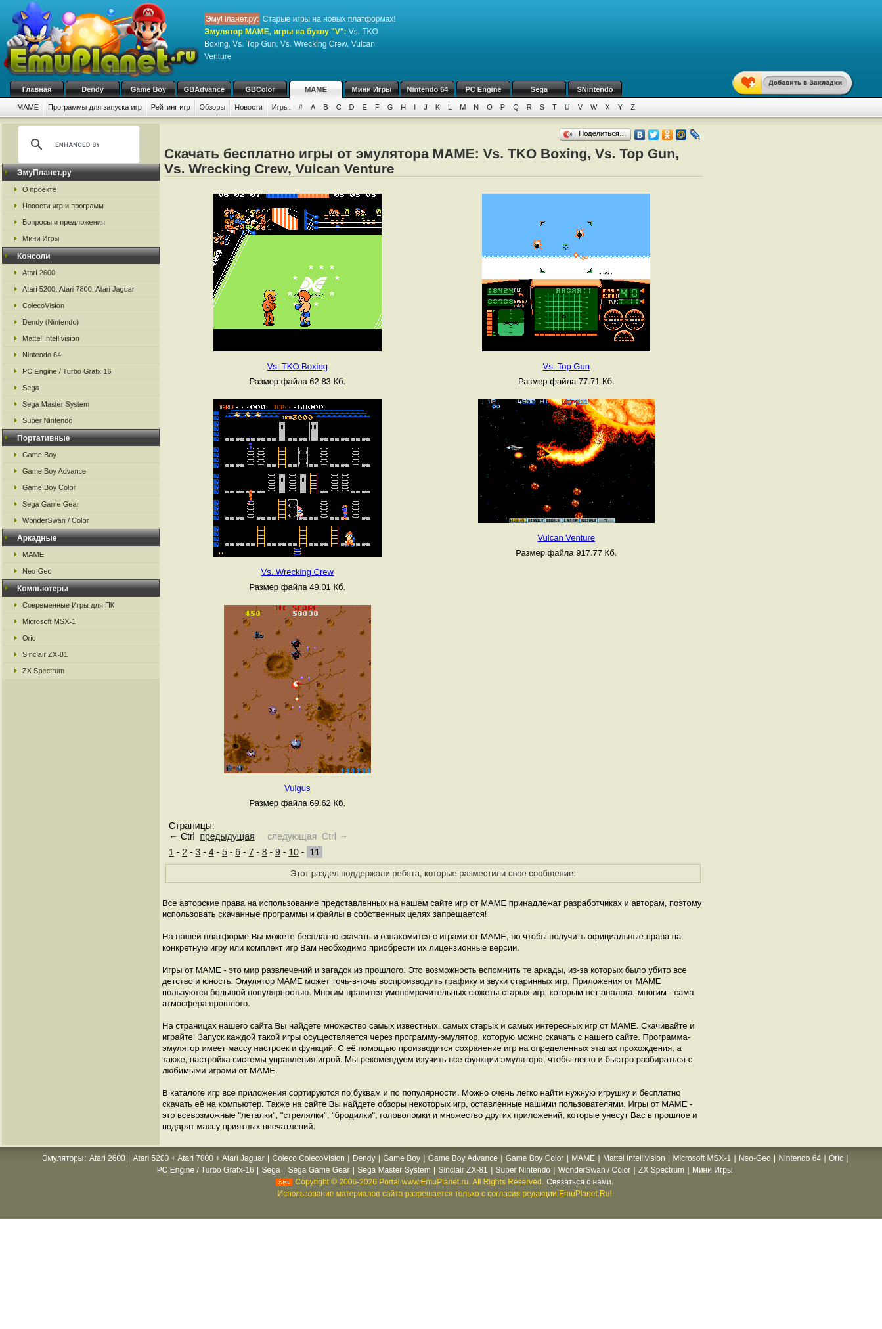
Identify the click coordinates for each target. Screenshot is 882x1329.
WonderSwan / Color (55, 520)
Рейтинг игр (170, 107)
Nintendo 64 (428, 89)
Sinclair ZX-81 (45, 654)
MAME (316, 89)
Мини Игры (372, 89)
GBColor (260, 89)
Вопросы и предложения (63, 222)
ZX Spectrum (43, 671)
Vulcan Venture (566, 538)
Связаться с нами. (579, 1181)
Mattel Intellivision (50, 338)
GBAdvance (204, 89)
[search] (77, 144)
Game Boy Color (49, 487)
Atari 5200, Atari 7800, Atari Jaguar (78, 289)
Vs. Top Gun (566, 366)
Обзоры (213, 107)
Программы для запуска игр (95, 107)
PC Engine (483, 89)
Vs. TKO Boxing (297, 366)
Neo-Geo (37, 571)
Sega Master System (55, 404)
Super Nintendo (47, 420)
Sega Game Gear (50, 504)
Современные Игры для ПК (68, 605)
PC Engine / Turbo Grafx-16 (67, 371)
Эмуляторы (62, 1158)
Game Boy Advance (54, 471)
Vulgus (297, 788)
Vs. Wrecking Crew (297, 572)
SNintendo (595, 89)
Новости (248, 107)
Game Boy (148, 89)
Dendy (92, 89)
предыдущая (227, 836)
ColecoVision (43, 305)
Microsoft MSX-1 (49, 621)
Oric (28, 638)
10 (293, 852)
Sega (539, 89)
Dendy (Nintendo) (50, 322)
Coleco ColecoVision (308, 1158)
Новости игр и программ (63, 206)
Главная (37, 89)
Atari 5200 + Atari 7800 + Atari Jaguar (199, 1158)
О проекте (39, 189)
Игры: (281, 107)
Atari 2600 (38, 273)
